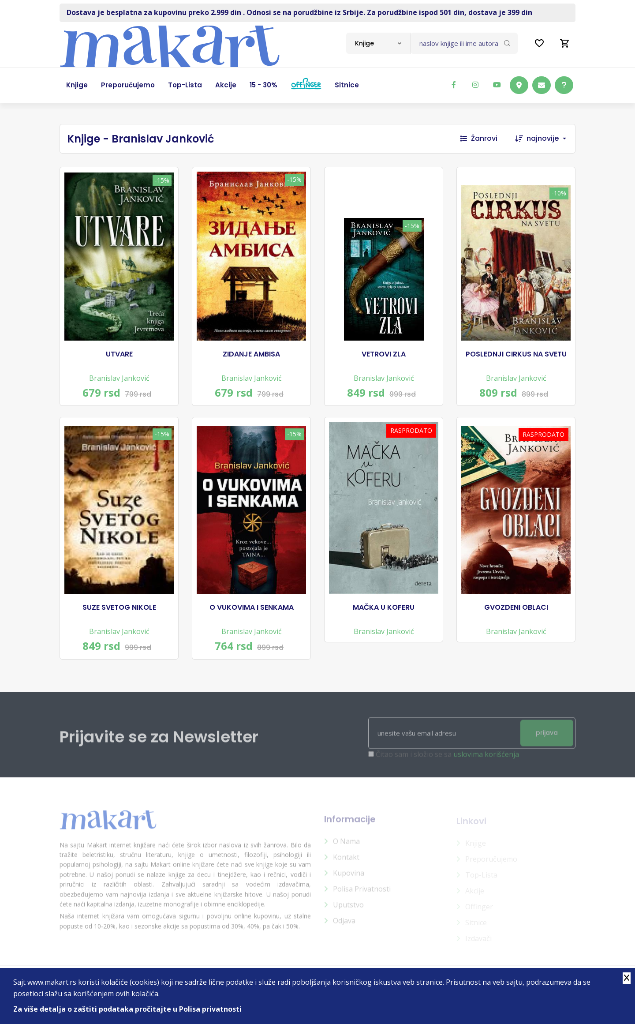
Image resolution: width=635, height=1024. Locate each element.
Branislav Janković (119, 378)
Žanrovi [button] (478, 138)
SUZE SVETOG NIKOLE (119, 607)
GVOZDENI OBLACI (516, 607)
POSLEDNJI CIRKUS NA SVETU (516, 354)
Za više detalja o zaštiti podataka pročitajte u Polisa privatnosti (127, 1009)
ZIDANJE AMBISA (251, 354)
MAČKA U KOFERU (384, 607)
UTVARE (119, 354)
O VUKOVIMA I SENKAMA (251, 607)
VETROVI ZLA (384, 354)
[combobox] (378, 43)
